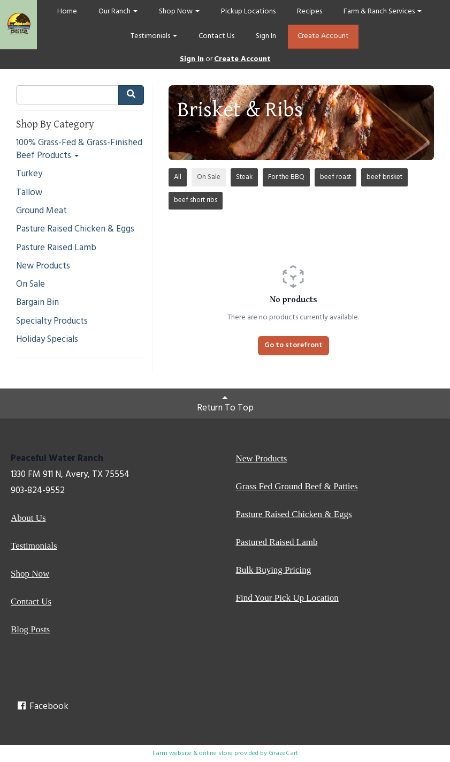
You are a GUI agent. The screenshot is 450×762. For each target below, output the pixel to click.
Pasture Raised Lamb (56, 248)
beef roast (335, 177)
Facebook (42, 706)
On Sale (30, 284)
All (177, 177)
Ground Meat (41, 211)
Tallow (29, 192)
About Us (28, 518)
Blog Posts (30, 629)
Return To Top (225, 404)
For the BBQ (286, 177)
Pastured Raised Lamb (277, 542)
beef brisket (384, 177)
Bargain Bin (37, 302)
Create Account (323, 36)
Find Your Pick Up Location (287, 598)
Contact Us (216, 36)
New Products (43, 266)
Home (67, 11)
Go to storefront (293, 345)
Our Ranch (118, 11)
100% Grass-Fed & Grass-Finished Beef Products (79, 150)
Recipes (309, 11)
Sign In (266, 36)
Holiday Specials (47, 339)
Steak (244, 177)
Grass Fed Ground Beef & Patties (297, 486)
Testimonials (154, 36)
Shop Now (179, 11)
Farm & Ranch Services (383, 11)
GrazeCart (283, 753)
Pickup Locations (248, 11)
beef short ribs (195, 200)
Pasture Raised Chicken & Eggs (75, 229)
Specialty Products (52, 321)
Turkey (29, 174)
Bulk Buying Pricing (273, 570)
